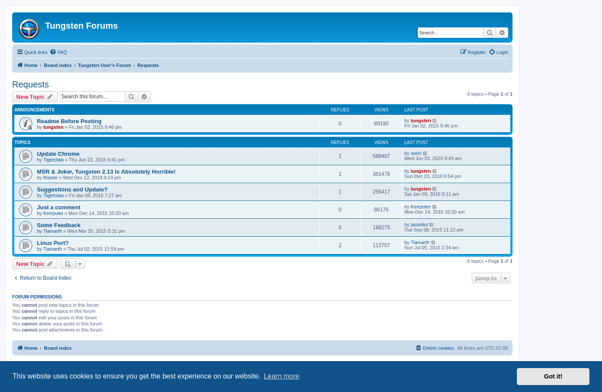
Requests (30, 84)
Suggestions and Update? (72, 189)
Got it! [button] (553, 376)
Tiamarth (52, 231)
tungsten (53, 127)
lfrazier (50, 177)
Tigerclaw (53, 159)
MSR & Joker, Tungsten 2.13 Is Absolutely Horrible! (106, 171)
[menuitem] (58, 52)
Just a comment (58, 207)
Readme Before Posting (69, 121)
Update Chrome (58, 154)
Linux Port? (53, 243)
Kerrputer (53, 213)
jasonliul (419, 224)
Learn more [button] (281, 376)
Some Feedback (58, 225)
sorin (416, 153)
